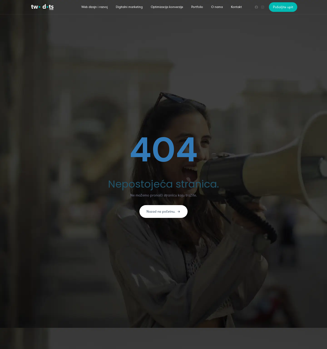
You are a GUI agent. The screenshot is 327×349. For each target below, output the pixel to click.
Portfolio (197, 7)
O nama (217, 7)
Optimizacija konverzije (167, 7)
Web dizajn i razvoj (94, 7)
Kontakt (236, 7)
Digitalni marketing (129, 7)
